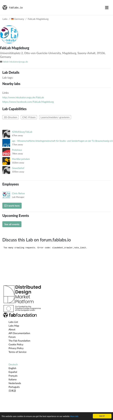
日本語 (12, 390)
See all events (11, 224)
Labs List (13, 321)
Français (13, 375)
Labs (4, 18)
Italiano (13, 379)
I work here (12, 205)
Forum (12, 336)
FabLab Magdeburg (38, 18)
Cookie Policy (16, 344)
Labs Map (14, 325)
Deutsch (13, 364)
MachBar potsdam (21, 159)
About (12, 329)
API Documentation (19, 333)
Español (13, 371)
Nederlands (15, 383)
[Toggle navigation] (107, 7)
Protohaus (17, 150)
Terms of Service (17, 351)
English (12, 368)
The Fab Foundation (19, 340)
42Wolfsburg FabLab (22, 131)
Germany (17, 18)
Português (14, 386)
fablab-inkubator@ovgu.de (15, 61)
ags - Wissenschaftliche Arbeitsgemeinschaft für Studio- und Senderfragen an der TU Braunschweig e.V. (62, 141)
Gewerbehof (18, 168)
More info (74, 416)
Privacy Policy (16, 348)
